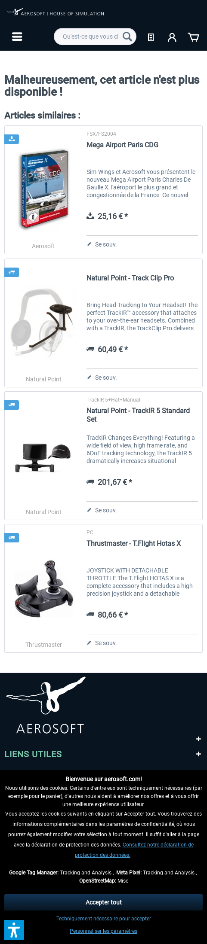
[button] (14, 930)
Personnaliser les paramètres (103, 931)
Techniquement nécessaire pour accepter (103, 919)
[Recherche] (127, 36)
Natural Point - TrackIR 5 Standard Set (138, 415)
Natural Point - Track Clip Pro (130, 278)
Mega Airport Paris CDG (122, 145)
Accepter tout (104, 902)
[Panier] (193, 36)
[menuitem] (16, 36)
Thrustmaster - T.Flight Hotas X (134, 543)
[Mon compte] (172, 36)
